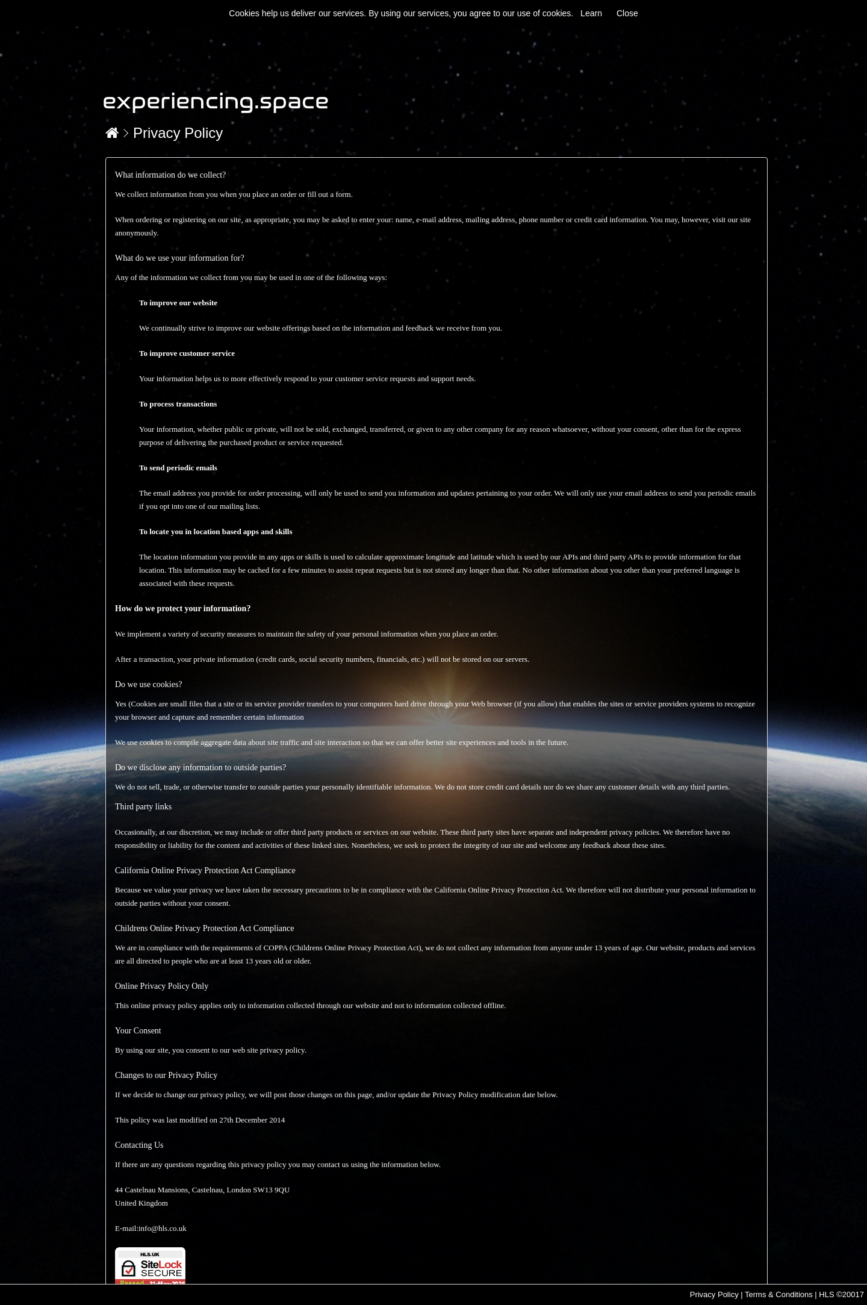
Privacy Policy (178, 133)
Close (627, 13)
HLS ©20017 (841, 1294)
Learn (591, 13)
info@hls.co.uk (162, 1228)
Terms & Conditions (779, 1294)
